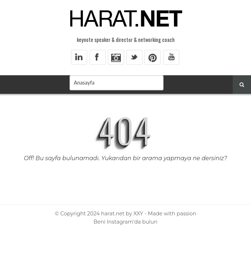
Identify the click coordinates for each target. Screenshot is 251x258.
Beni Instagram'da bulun (125, 222)
